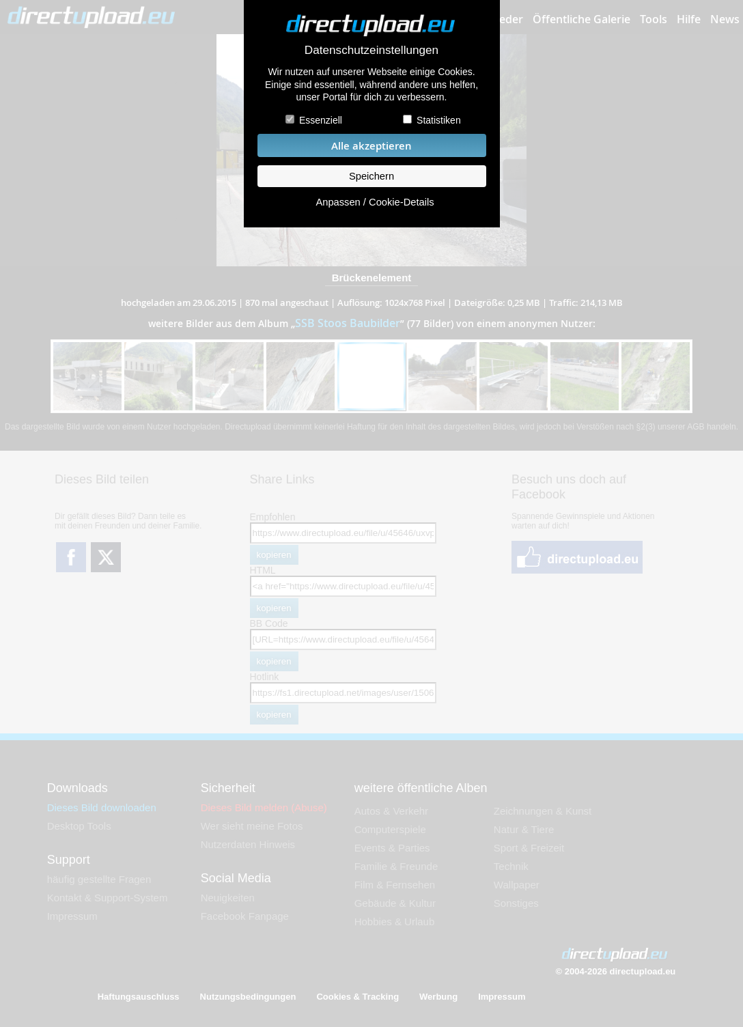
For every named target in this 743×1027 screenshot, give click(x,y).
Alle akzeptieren (371, 145)
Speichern (371, 176)
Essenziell (320, 120)
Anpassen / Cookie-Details (375, 202)
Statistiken (439, 120)
